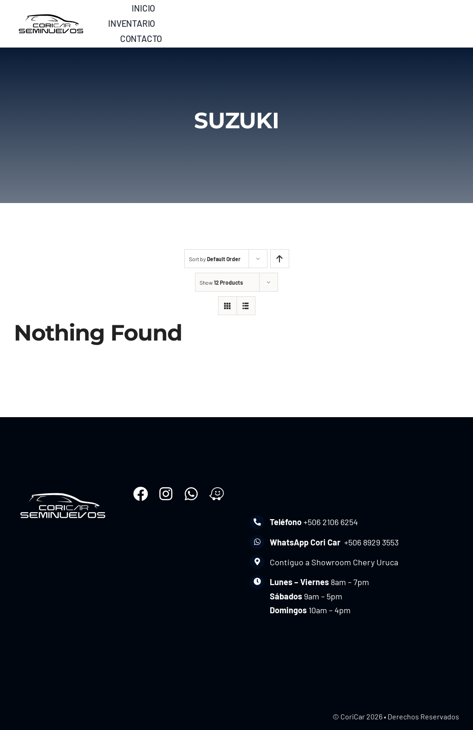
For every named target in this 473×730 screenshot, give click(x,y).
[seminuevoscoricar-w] (63, 490)
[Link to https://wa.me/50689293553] (191, 493)
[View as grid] (227, 306)
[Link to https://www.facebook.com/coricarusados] (140, 493)
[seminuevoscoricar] (51, 13)
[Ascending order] (280, 259)
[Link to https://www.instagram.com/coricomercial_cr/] (165, 493)
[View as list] (246, 306)
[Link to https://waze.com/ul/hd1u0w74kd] (216, 493)
